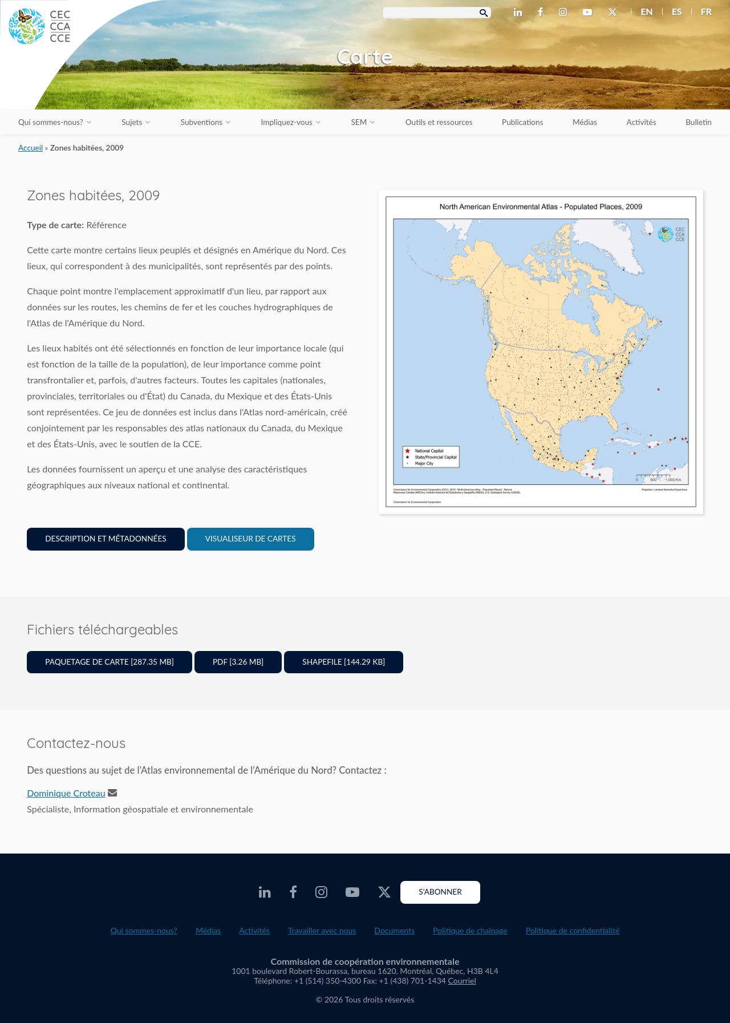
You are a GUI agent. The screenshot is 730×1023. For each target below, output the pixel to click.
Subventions (201, 122)
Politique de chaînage (470, 930)
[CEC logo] (85, 85)
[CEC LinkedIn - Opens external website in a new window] (520, 13)
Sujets (131, 122)
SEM (359, 122)
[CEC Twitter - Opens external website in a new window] (614, 13)
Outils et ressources (439, 122)
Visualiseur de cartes (250, 538)
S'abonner (440, 891)
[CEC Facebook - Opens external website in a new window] (542, 13)
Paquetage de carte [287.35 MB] (109, 661)
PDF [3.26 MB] (238, 661)
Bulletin (699, 122)
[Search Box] (437, 12)
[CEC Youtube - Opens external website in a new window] (589, 13)
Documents (394, 930)
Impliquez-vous (287, 122)
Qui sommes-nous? (50, 122)
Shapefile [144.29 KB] (343, 661)
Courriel (462, 980)
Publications (522, 122)
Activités (641, 122)
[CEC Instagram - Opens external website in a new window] (565, 13)
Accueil (30, 147)
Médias (585, 122)
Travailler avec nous (322, 930)
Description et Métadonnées (105, 538)
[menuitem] (642, 11)
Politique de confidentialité (572, 930)
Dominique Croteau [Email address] (66, 792)
